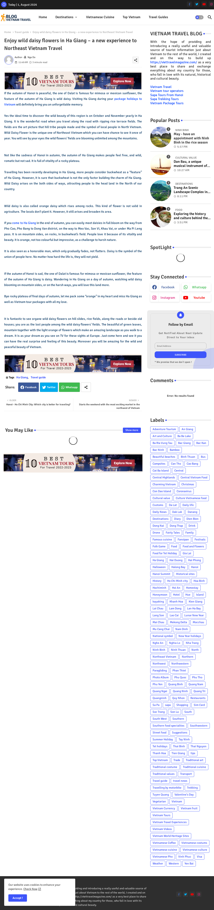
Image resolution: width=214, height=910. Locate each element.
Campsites (159, 463)
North (195, 650)
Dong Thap (176, 525)
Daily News (160, 512)
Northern (187, 656)
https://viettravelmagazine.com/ (173, 62)
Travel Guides (158, 17)
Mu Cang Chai (161, 629)
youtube (199, 298)
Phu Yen (158, 684)
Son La (174, 712)
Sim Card (199, 705)
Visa (199, 856)
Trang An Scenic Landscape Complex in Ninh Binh (191, 190)
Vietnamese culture (195, 850)
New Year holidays (189, 636)
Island (200, 594)
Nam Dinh (181, 629)
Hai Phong (194, 560)
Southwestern (199, 725)
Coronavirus (184, 491)
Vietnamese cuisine (100, 17)
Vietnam (177, 801)
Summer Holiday (163, 739)
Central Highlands (164, 477)
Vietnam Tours (161, 815)
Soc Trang (159, 712)
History (157, 581)
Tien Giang (178, 753)
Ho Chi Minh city (177, 581)
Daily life (188, 505)
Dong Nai (158, 525)
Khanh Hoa (176, 601)
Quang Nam (196, 684)
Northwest (159, 663)
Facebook (31, 387)
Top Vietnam (131, 17)
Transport (186, 774)
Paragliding (160, 670)
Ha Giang (22, 377)
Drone (156, 532)
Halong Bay (178, 567)
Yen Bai (189, 863)
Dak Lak (177, 512)
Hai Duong (175, 560)
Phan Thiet (179, 670)
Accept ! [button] (18, 898)
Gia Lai (187, 553)
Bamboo (175, 450)
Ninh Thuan (178, 650)
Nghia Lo (174, 643)
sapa (168, 705)
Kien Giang (195, 601)
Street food (159, 732)
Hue (187, 594)
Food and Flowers (193, 546)
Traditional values (164, 774)
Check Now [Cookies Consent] (30, 889)
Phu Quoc (180, 677)
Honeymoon (160, 594)
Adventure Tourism (164, 429)
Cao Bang (192, 463)
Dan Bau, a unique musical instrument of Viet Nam (190, 164)
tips (193, 753)
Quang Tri (199, 691)
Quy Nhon (178, 698)
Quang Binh (175, 684)
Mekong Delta (178, 622)
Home (43, 17)
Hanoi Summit (161, 574)
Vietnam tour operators (166, 91)
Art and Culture (162, 436)
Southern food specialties (168, 725)
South (188, 712)
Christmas (187, 484)
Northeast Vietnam (164, 656)
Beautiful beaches (164, 457)
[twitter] (196, 4)
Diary (177, 519)
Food (174, 546)
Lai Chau (158, 608)
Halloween (159, 567)
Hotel (176, 594)
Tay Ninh (184, 739)
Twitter (51, 387)
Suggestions (179, 732)
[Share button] (86, 387)
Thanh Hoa (159, 753)
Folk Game (159, 546)
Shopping (182, 705)
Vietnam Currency (164, 808)
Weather (158, 863)
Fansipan (183, 539)
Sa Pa (156, 705)
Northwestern (180, 663)
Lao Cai (174, 615)
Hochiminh (159, 588)
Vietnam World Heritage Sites (171, 836)
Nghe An (158, 643)
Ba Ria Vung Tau (162, 443)
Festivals (200, 539)
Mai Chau (158, 622)
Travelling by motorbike (167, 787)
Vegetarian (159, 801)
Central (178, 470)
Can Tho (176, 463)
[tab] (42, 17)
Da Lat (173, 505)
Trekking (192, 787)
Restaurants (197, 698)
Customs (158, 505)
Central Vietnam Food (194, 477)
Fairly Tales (173, 532)
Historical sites (185, 574)
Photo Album (161, 677)
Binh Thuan (188, 457)
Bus (203, 457)
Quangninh (160, 698)
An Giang (187, 429)
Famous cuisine (162, 539)
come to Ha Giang (24, 223)
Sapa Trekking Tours (164, 99)
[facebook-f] (189, 4)
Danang (192, 512)
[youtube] (204, 4)
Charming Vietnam (164, 484)
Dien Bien (192, 519)
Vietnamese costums (194, 843)
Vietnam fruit (189, 808)
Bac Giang (184, 443)
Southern (178, 719)
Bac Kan (201, 443)
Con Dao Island (162, 491)
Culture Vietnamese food (191, 498)
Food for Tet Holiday (165, 553)
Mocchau (198, 622)
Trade (176, 760)
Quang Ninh (180, 691)
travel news (180, 781)
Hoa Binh (199, 581)
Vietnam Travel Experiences (170, 822)
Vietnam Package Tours (166, 103)
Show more (131, 430)
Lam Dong (175, 608)
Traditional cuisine (194, 767)
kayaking (158, 601)
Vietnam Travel (161, 87)
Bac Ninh (158, 450)
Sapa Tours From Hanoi (166, 95)
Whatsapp (72, 387)
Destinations (64, 17)
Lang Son (158, 615)
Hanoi (194, 567)
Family (189, 532)
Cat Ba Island (161, 470)
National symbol (163, 636)
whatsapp (199, 287)
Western (174, 863)
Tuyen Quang (161, 794)
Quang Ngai (160, 691)
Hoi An (176, 588)
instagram (167, 298)
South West (160, 719)
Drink (192, 525)
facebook (168, 287)
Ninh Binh (159, 650)
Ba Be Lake (184, 436)
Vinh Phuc (184, 856)
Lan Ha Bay (194, 608)
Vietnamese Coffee (164, 843)
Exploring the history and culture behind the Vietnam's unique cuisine (191, 216)
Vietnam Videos (162, 829)
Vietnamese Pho (163, 856)
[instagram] (211, 4)
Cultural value (161, 498)
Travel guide (22, 32)
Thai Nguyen (198, 746)
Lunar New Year (194, 615)
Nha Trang (192, 643)
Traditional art (194, 760)
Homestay (192, 588)
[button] (199, 17)
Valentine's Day (184, 794)
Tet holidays (160, 746)
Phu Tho (197, 677)
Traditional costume (165, 767)
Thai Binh (179, 746)
